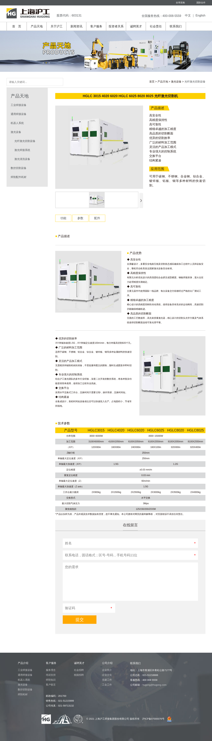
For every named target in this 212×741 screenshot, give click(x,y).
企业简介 (107, 670)
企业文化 (107, 675)
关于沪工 (57, 26)
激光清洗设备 (22, 159)
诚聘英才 (136, 26)
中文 (188, 15)
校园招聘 (79, 675)
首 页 (16, 26)
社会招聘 (79, 670)
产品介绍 (23, 663)
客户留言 (51, 684)
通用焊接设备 (18, 114)
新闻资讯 (76, 26)
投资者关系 (116, 26)
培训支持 (51, 675)
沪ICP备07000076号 (153, 718)
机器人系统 (17, 123)
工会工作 (107, 684)
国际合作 (200, 2)
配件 (97, 218)
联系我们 (176, 26)
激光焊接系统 (22, 150)
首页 (152, 81)
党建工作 (107, 679)
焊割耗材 (23, 694)
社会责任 (156, 26)
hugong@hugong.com (154, 684)
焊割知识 (51, 679)
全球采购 (180, 2)
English (200, 15)
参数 (80, 218)
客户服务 (96, 26)
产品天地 (37, 26)
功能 (63, 218)
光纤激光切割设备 (24, 141)
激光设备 (176, 81)
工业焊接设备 (18, 105)
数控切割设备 (18, 168)
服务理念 (51, 670)
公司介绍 (107, 663)
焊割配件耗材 (18, 177)
